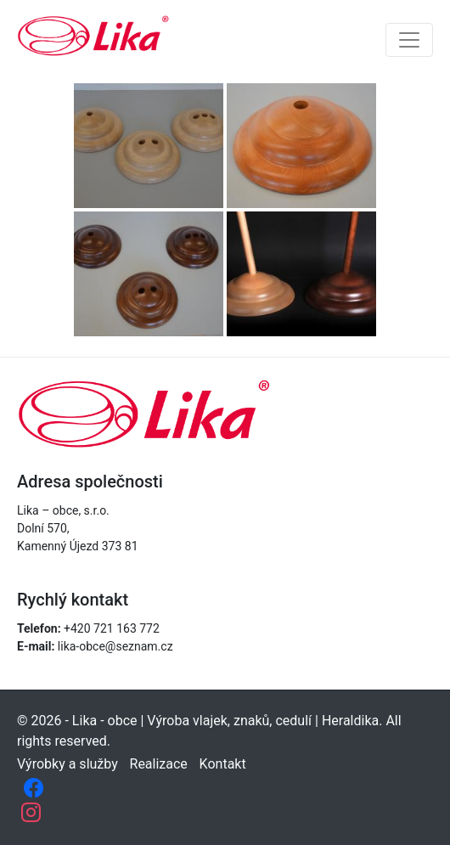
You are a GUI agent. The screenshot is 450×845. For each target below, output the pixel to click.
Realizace (159, 764)
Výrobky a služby (67, 764)
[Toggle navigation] (409, 40)
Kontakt (223, 764)
